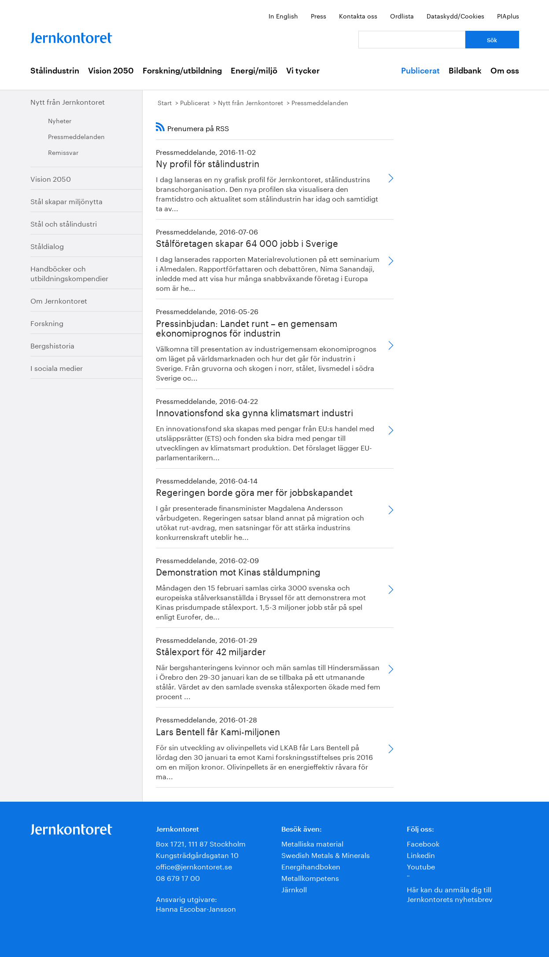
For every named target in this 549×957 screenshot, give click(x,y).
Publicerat (420, 71)
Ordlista (402, 15)
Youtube (421, 865)
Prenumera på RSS (198, 127)
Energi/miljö (254, 71)
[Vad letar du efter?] (411, 39)
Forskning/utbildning (182, 71)
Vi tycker (303, 71)
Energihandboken (310, 865)
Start (165, 102)
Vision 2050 (111, 71)
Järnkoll (294, 888)
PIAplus (508, 15)
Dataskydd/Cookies (455, 15)
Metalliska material (312, 842)
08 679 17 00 (178, 877)
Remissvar (63, 152)
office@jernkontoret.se (194, 865)
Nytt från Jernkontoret (67, 100)
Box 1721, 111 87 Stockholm (201, 842)
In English (283, 15)
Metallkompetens (310, 877)
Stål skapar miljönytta (66, 200)
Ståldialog (47, 245)
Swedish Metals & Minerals (325, 854)
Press (318, 15)
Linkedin (421, 854)
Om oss (504, 71)
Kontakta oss (358, 15)
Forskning (46, 322)
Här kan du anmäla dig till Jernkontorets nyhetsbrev (450, 893)
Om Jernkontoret (58, 299)
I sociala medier (56, 367)
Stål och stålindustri (63, 222)
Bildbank (465, 71)
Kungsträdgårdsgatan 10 (197, 854)
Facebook (423, 842)
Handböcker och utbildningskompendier (69, 272)
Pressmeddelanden (76, 136)
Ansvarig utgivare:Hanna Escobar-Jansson (196, 903)
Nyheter (59, 120)
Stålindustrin (54, 71)
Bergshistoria (52, 344)
